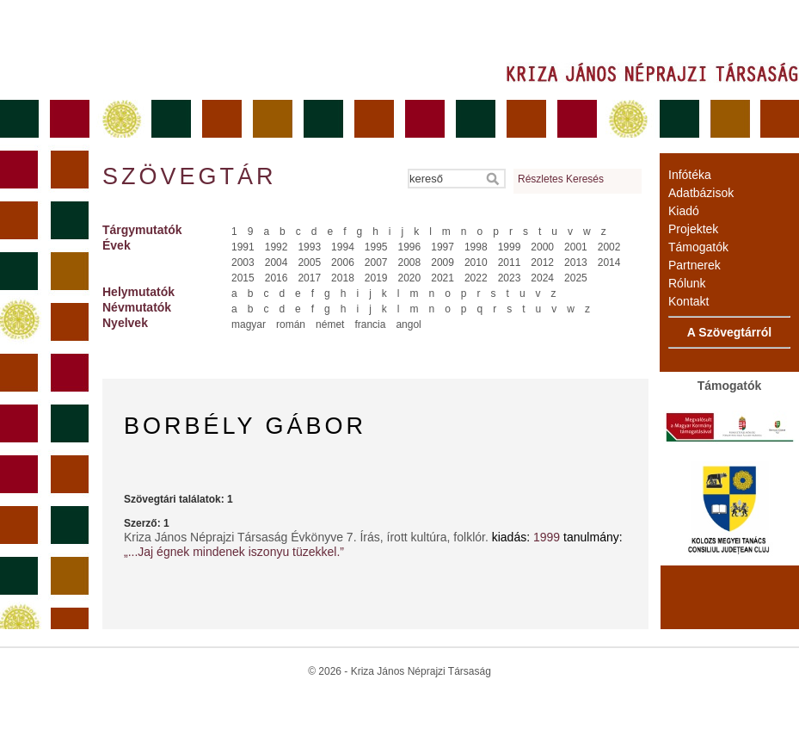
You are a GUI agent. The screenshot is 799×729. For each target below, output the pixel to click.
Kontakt (688, 301)
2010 (476, 262)
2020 (409, 278)
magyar (248, 324)
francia (369, 324)
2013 (575, 262)
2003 (243, 262)
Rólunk (687, 283)
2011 (509, 262)
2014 (609, 262)
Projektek (693, 229)
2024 (542, 278)
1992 (276, 247)
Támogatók (698, 247)
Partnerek (694, 265)
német (330, 324)
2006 (342, 262)
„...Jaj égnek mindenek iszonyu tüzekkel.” (234, 552)
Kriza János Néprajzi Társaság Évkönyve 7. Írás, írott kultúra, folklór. (308, 537)
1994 (342, 247)
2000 (542, 247)
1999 (509, 247)
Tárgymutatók (142, 230)
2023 (509, 278)
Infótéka (689, 175)
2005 (309, 262)
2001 (575, 247)
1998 (476, 247)
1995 (376, 247)
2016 (276, 278)
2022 (476, 278)
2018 (342, 278)
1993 (309, 247)
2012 (542, 262)
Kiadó (683, 211)
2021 (442, 278)
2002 (609, 247)
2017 (309, 278)
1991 (243, 247)
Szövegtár (188, 176)
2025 (575, 278)
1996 (409, 247)
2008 (409, 262)
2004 (276, 262)
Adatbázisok (701, 193)
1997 (442, 247)
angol (408, 324)
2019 (376, 278)
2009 (442, 262)
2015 (243, 278)
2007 (376, 262)
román (290, 324)
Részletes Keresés (561, 179)
